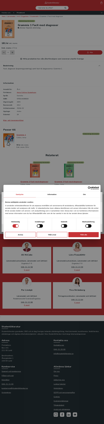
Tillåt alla (83, 235)
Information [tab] (52, 194)
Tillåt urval (52, 235)
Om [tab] (84, 194)
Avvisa (20, 235)
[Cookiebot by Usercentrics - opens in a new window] (89, 188)
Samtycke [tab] (20, 194)
